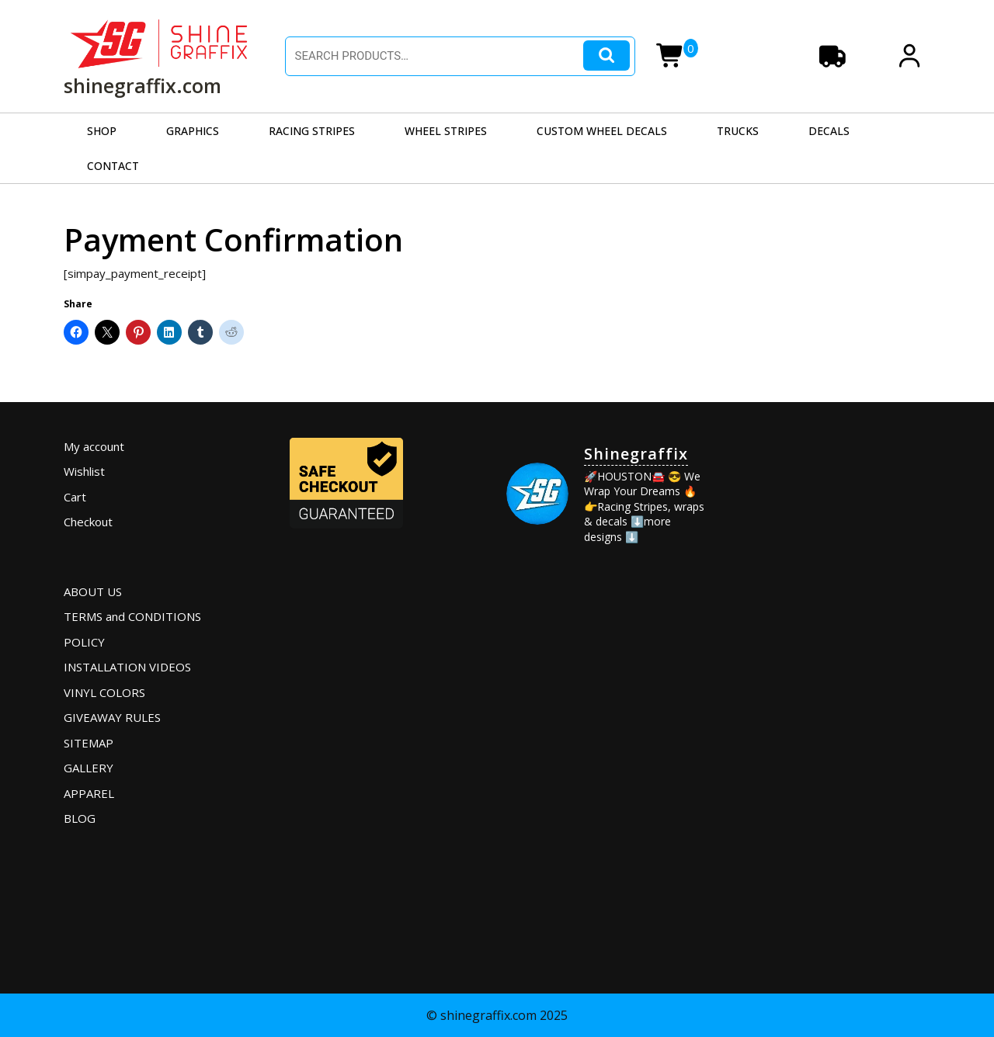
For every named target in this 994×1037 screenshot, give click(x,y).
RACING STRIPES (312, 130)
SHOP (101, 130)
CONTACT (113, 165)
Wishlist (84, 471)
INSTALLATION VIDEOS (127, 667)
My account (94, 446)
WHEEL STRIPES (446, 130)
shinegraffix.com (142, 85)
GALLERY (88, 767)
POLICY (84, 642)
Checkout (88, 521)
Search (606, 55)
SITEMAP (88, 743)
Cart (75, 497)
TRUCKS (738, 130)
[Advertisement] (829, 667)
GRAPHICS (192, 130)
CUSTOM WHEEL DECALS (602, 130)
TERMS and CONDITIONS (132, 616)
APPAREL (89, 793)
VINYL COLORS (104, 692)
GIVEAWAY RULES (112, 717)
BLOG (80, 818)
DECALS (829, 130)
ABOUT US (93, 591)
